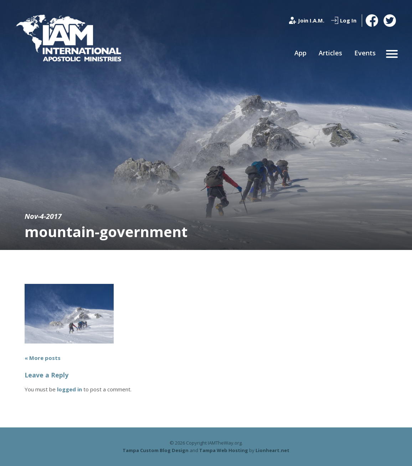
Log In (348, 20)
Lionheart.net (272, 450)
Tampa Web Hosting (223, 450)
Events (365, 53)
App (300, 53)
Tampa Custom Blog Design (156, 450)
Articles (330, 53)
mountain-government (106, 231)
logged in (69, 389)
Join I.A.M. (311, 20)
